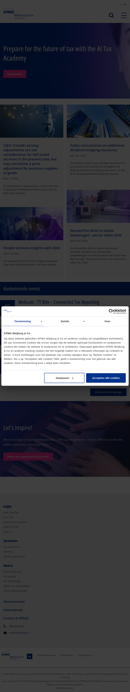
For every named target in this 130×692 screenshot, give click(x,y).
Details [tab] (65, 321)
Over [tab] (107, 321)
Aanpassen (64, 377)
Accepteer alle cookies (106, 377)
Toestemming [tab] (22, 321)
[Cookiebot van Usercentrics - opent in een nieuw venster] (111, 311)
